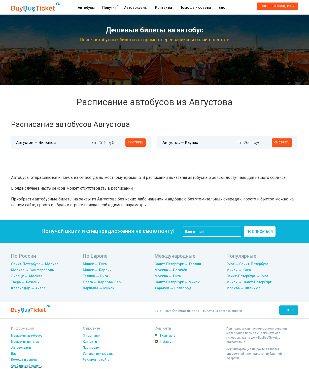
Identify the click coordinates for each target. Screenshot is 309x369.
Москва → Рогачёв (171, 270)
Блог (223, 8)
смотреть (135, 142)
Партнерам (91, 347)
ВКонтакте (167, 335)
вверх (289, 310)
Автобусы (86, 8)
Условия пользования (99, 353)
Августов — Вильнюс (36, 142)
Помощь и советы (195, 8)
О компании (91, 335)
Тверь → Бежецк (25, 282)
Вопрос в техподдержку (277, 6)
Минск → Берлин (97, 270)
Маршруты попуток (25, 341)
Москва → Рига (168, 276)
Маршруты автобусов (27, 335)
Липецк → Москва (26, 276)
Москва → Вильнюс (243, 288)
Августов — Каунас (180, 142)
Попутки (109, 8)
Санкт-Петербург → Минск (177, 282)
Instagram (167, 341)
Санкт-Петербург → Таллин (178, 264)
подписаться (260, 232)
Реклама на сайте (96, 359)
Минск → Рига (95, 264)
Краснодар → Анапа (28, 288)
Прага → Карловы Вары (103, 282)
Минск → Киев (238, 270)
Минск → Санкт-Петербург (248, 282)
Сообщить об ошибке (26, 365)
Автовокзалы (136, 8)
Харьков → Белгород (173, 288)
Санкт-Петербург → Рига (247, 276)
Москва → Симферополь (32, 270)
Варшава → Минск (98, 288)
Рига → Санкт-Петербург (247, 264)
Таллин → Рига (95, 276)
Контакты (163, 8)
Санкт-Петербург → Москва (34, 264)
